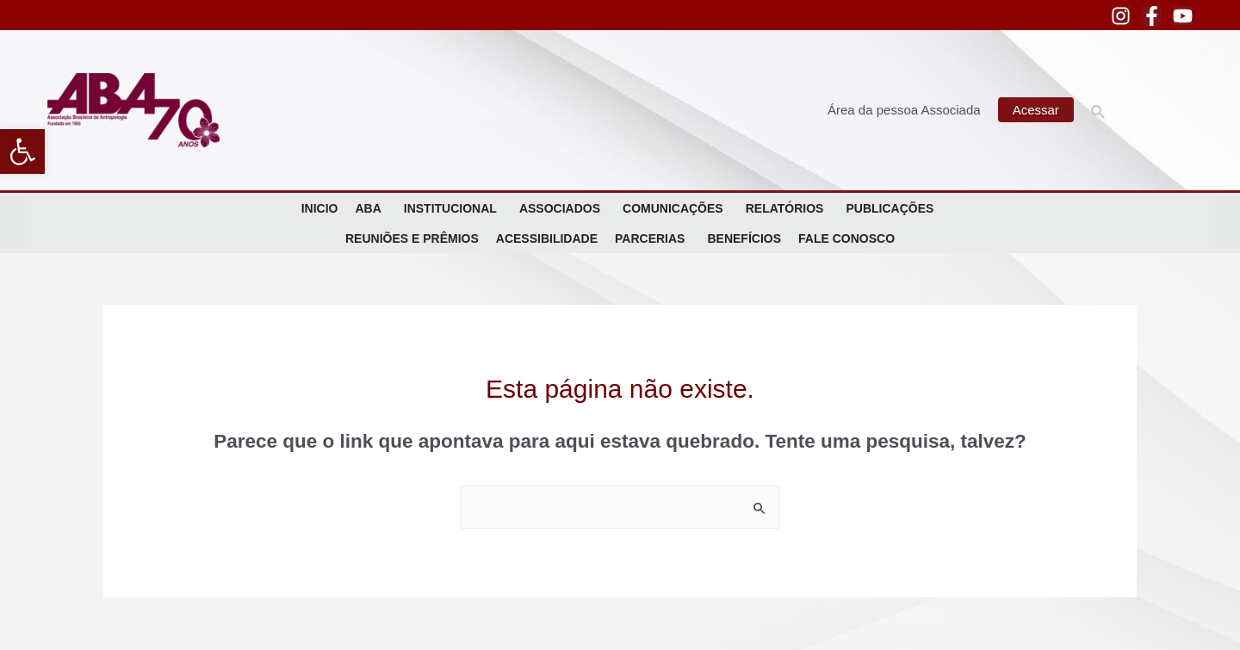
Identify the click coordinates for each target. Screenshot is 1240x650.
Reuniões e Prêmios (412, 238)
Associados (562, 208)
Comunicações (675, 208)
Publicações (892, 208)
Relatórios (787, 208)
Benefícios (744, 238)
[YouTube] (1183, 16)
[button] (22, 151)
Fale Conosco (846, 238)
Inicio (319, 208)
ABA (370, 208)
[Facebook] (1152, 16)
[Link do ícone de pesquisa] (1099, 110)
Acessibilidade (547, 238)
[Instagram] (1121, 16)
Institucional (453, 208)
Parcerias (652, 238)
